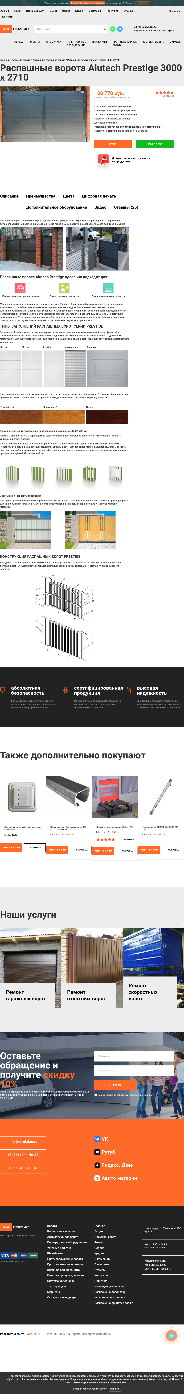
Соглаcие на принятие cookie (113, 1303)
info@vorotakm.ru (23, 1142)
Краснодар (175, 11)
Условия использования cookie (90, 1388)
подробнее (35, 847)
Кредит (79, 11)
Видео (100, 207)
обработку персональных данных (135, 1095)
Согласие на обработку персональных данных (110, 1294)
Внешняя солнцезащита (63, 1270)
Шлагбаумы (99, 42)
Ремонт (53, 11)
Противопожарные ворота (125, 43)
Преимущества (40, 196)
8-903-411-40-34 (23, 1168)
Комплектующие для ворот (65, 1275)
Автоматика (53, 42)
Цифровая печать (99, 196)
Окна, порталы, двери (61, 1297)
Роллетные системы (61, 1231)
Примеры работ (35, 11)
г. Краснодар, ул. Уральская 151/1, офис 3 (154, 30)
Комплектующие (153, 42)
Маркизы (175, 42)
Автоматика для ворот (62, 1237)
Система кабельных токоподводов (60, 1283)
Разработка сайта (12, 1334)
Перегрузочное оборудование (76, 43)
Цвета (69, 196)
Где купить (113, 11)
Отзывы (128, 11)
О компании (94, 11)
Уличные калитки (59, 1248)
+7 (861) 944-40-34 (145, 27)
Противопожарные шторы (65, 1264)
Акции (17, 11)
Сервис (66, 11)
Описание (9, 196)
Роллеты (34, 42)
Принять (115, 1388)
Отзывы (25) (126, 207)
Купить (113, 144)
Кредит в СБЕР (155, 144)
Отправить (115, 1084)
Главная (4, 11)
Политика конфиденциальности (109, 1283)
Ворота (18, 42)
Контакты (7, 16)
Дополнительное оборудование (56, 207)
